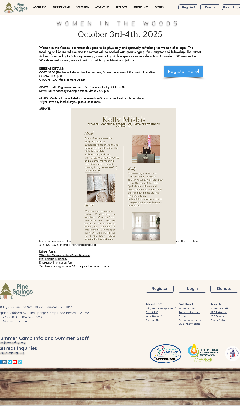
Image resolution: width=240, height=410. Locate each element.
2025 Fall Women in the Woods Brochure (64, 255)
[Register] (160, 289)
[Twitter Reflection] (20, 362)
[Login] (192, 289)
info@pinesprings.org (83, 245)
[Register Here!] (183, 71)
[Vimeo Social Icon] (10, 362)
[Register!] (188, 7)
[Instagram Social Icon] (4, 362)
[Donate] (210, 7)
